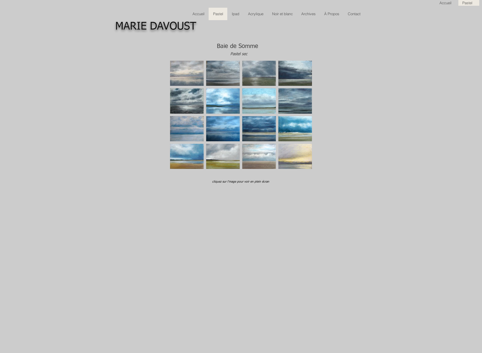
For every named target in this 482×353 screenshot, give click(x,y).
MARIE (131, 26)
